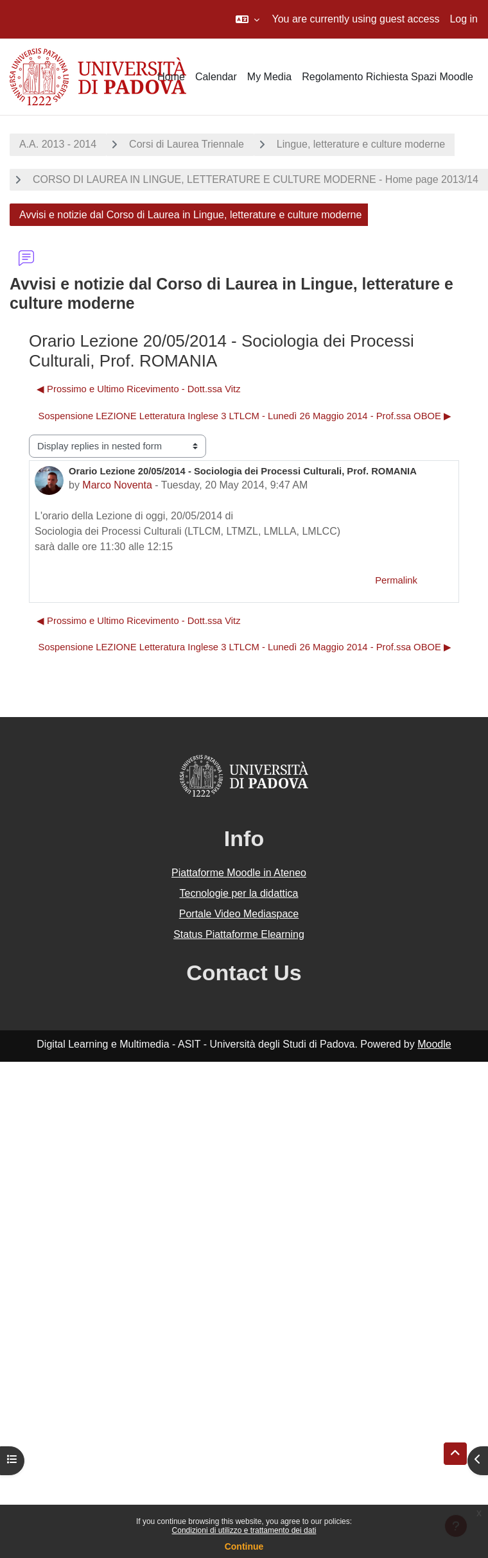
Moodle (434, 1044)
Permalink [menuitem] (396, 580)
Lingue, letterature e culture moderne (361, 144)
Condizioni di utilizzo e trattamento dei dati (244, 1530)
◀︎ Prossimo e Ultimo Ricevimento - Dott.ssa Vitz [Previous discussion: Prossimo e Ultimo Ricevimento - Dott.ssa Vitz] (139, 389)
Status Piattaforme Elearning (238, 934)
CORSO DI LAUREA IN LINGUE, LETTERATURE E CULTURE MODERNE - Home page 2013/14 (255, 179)
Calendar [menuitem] (216, 76)
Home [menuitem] (171, 76)
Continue (244, 1546)
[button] (247, 19)
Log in (463, 18)
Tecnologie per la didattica (238, 893)
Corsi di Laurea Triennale (186, 144)
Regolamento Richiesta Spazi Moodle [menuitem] (387, 76)
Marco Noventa (117, 485)
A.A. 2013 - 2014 (57, 144)
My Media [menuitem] (269, 76)
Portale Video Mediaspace (239, 913)
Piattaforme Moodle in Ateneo (238, 872)
